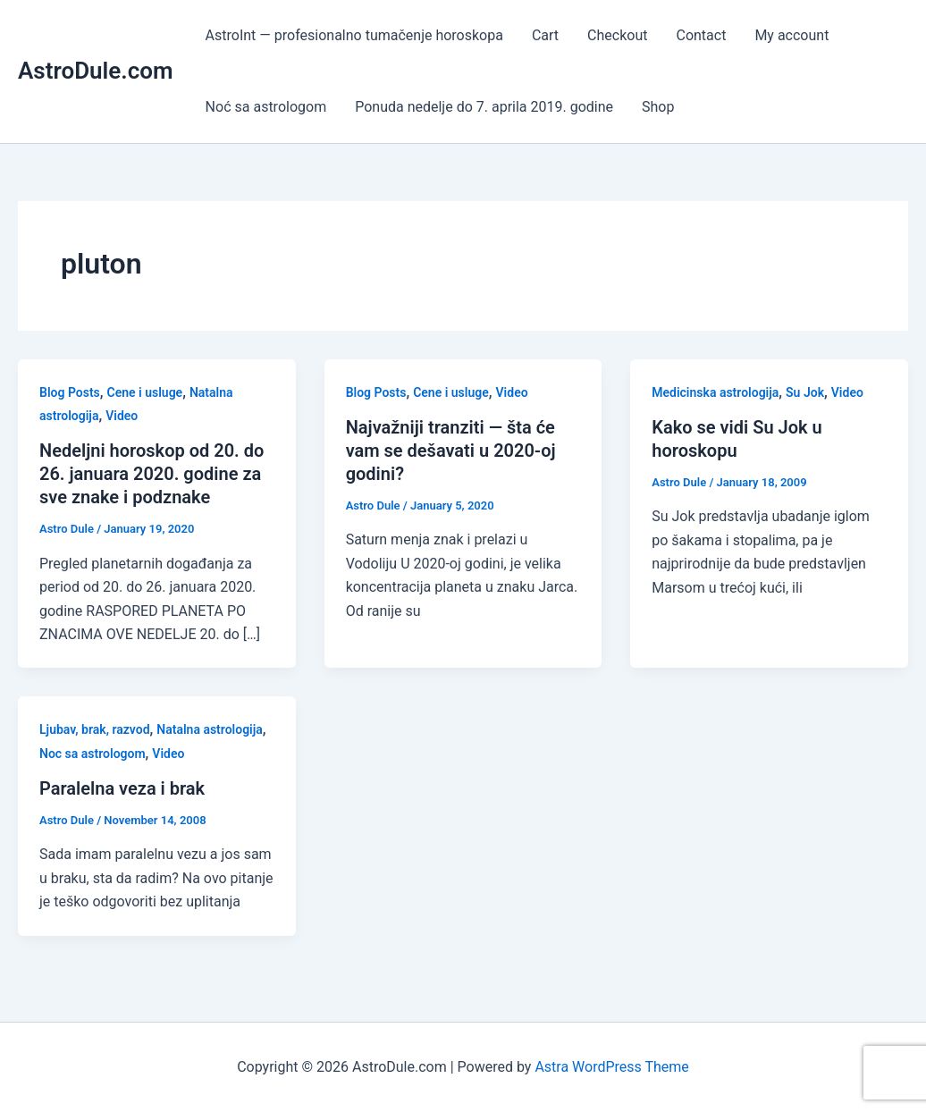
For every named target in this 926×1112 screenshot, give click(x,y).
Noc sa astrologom (92, 753)
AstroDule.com (95, 70)
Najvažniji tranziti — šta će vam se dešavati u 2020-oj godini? (451, 450)
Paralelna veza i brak (122, 788)
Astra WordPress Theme (611, 1066)
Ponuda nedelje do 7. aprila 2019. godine (484, 106)
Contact (701, 35)
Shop (658, 106)
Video (121, 416)
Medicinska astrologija (715, 392)
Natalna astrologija (209, 729)
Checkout (617, 35)
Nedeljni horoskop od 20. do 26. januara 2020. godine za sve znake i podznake (151, 474)
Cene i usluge (145, 392)
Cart (545, 35)
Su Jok (805, 392)
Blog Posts (69, 392)
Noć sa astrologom (266, 106)
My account (791, 35)
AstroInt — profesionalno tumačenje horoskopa (354, 35)
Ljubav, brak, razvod (94, 729)
